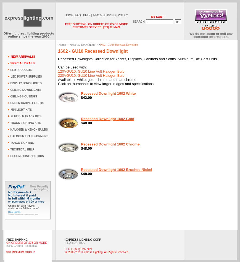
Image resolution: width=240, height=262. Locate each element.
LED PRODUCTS (21, 70)
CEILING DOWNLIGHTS (25, 89)
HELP (86, 15)
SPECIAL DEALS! (23, 63)
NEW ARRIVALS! (23, 56)
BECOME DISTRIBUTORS (27, 156)
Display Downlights (83, 44)
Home (62, 44)
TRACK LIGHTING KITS (25, 123)
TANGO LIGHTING (22, 142)
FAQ (78, 15)
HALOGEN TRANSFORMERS (29, 136)
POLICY (123, 15)
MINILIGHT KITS (21, 109)
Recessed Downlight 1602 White (108, 93)
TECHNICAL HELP (22, 149)
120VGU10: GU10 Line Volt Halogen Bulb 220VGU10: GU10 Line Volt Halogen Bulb (91, 73)
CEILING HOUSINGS (23, 96)
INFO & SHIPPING (104, 15)
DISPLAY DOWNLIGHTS (26, 83)
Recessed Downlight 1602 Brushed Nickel (116, 170)
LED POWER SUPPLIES (26, 76)
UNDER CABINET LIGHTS (27, 103)
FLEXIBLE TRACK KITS (26, 116)
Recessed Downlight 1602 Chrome (110, 144)
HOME (69, 15)
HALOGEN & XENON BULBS (29, 129)
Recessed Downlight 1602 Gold (107, 119)
